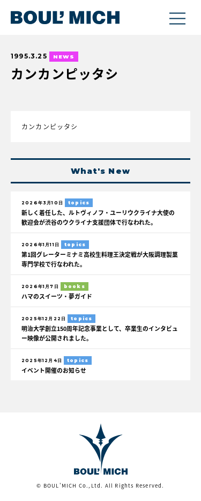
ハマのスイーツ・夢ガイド (56, 296)
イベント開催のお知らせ (53, 370)
